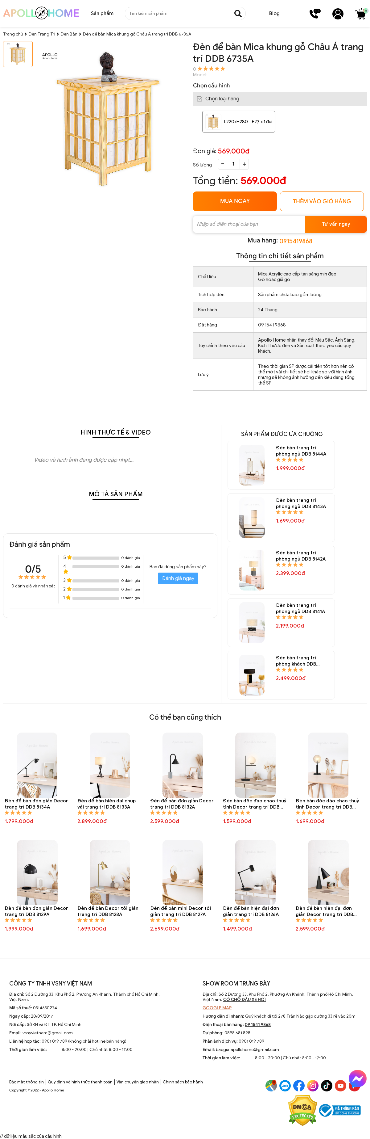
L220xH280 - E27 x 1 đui (248, 121)
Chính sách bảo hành (183, 1082)
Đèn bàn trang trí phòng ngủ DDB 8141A (300, 608)
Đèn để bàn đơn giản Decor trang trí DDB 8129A (36, 911)
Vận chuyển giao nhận (138, 1082)
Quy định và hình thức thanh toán (80, 1082)
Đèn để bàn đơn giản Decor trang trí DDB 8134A (36, 804)
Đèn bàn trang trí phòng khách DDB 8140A (296, 661)
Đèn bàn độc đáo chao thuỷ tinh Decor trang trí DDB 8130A (327, 804)
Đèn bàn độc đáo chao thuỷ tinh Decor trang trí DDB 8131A (254, 804)
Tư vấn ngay (336, 224)
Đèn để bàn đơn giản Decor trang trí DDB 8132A (182, 804)
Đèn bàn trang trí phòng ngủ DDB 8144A (301, 451)
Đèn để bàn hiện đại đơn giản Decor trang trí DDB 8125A (324, 912)
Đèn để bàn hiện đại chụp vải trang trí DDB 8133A (106, 804)
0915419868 (295, 241)
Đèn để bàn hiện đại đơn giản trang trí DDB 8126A (251, 911)
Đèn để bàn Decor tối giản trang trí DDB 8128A (107, 911)
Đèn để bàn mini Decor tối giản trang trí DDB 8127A (180, 911)
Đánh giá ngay (178, 578)
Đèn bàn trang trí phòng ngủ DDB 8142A (301, 556)
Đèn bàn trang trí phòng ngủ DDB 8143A (301, 503)
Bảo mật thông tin (26, 1082)
